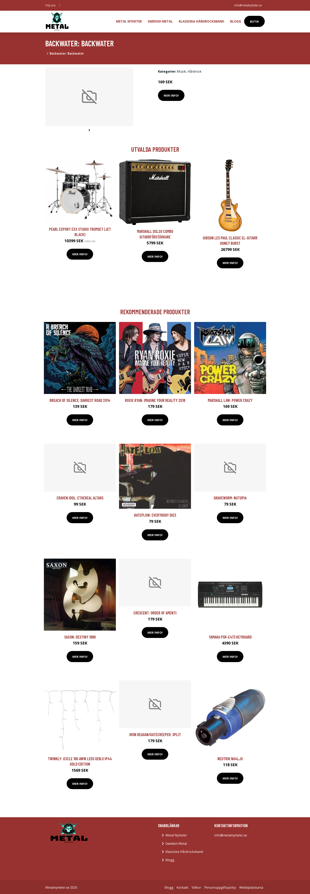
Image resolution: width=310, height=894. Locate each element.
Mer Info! (171, 95)
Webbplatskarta (251, 887)
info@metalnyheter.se (247, 5)
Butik (254, 21)
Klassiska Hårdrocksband (201, 21)
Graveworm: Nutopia (230, 496)
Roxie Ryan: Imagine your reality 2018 (155, 399)
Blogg (235, 21)
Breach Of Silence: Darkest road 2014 (80, 399)
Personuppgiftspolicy (220, 887)
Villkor (196, 887)
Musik (181, 70)
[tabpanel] (89, 96)
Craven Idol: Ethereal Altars (80, 496)
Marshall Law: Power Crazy (230, 399)
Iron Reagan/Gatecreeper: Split (155, 733)
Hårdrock (194, 70)
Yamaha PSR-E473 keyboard (230, 636)
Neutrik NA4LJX (230, 757)
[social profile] (60, 5)
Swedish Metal (160, 21)
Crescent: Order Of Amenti (155, 611)
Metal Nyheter (129, 21)
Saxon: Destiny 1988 (80, 636)
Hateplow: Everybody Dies (155, 514)
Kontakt (182, 887)
